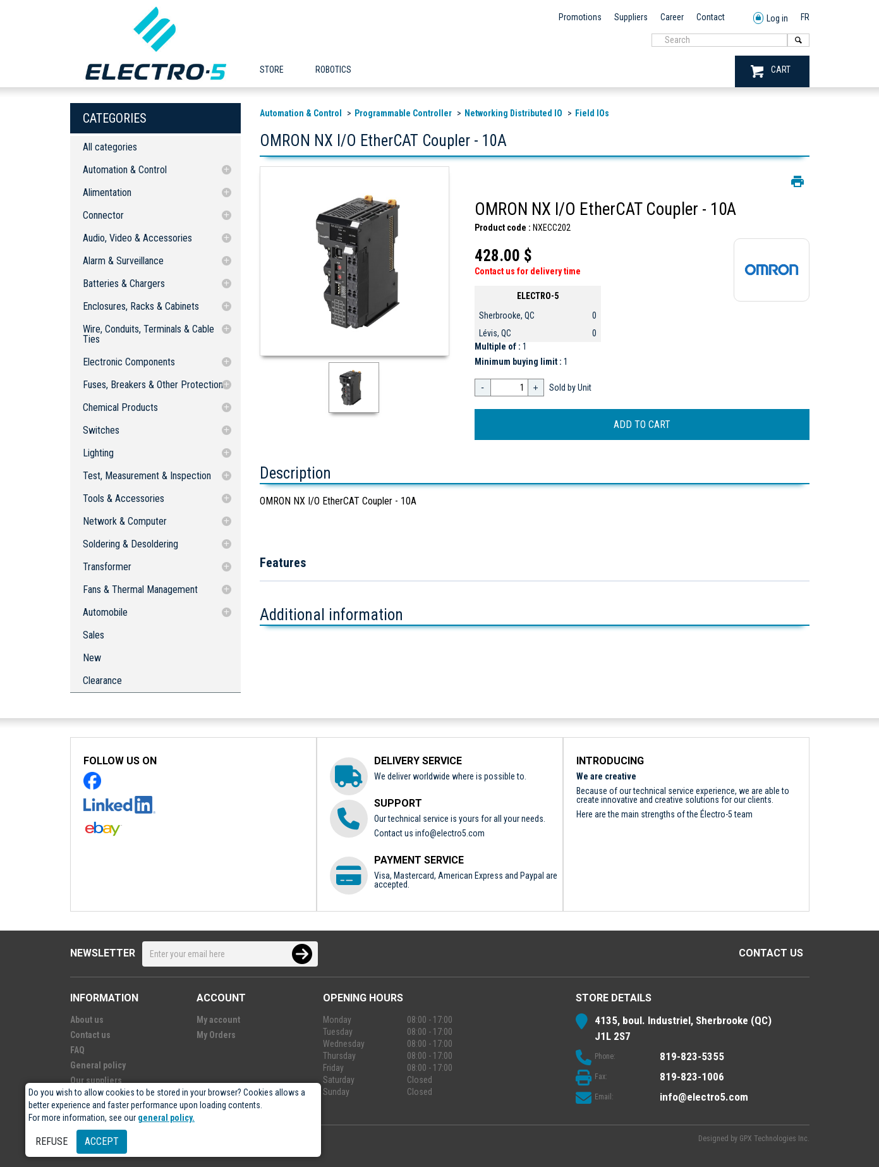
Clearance (102, 681)
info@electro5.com (450, 833)
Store (272, 69)
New (92, 658)
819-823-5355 (692, 1056)
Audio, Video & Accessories (137, 238)
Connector (103, 215)
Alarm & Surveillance (123, 261)
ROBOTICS (333, 69)
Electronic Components (129, 362)
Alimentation (107, 192)
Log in (770, 19)
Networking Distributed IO (513, 113)
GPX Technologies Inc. (774, 1138)
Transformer (107, 567)
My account (218, 1020)
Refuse (51, 1141)
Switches (101, 430)
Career (672, 17)
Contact (710, 17)
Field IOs (592, 113)
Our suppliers (96, 1080)
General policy (98, 1065)
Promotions (580, 17)
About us (87, 1020)
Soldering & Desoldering (130, 544)
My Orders (216, 1035)
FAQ (77, 1050)
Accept (102, 1141)
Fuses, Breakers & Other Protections (155, 385)
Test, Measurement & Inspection (147, 476)
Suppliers (631, 17)
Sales (93, 635)
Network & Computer (125, 521)
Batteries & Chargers (124, 284)
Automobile (105, 612)
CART (771, 71)
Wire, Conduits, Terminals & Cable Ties (148, 334)
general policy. (166, 1118)
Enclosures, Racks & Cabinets (141, 306)
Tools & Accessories (123, 498)
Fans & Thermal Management (140, 590)
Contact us (771, 953)
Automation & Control (125, 170)
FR (805, 17)
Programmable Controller (403, 113)
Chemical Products (120, 407)
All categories (110, 147)
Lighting (98, 453)
